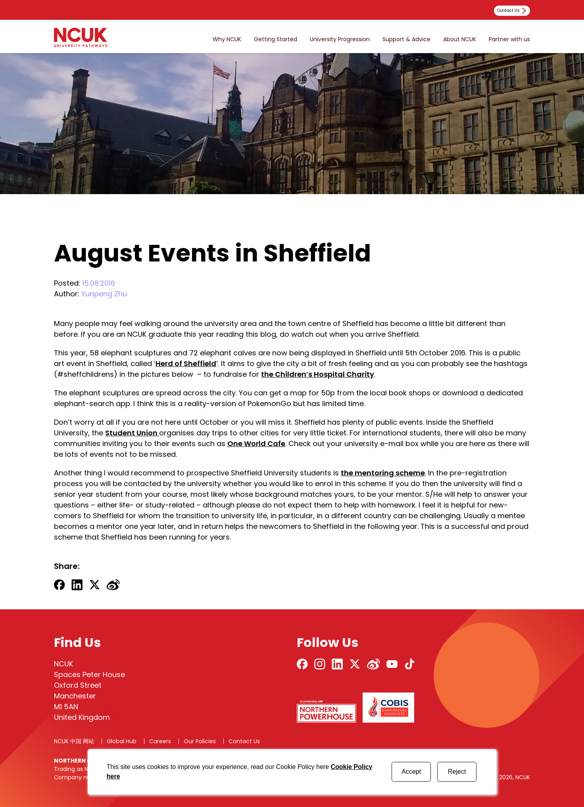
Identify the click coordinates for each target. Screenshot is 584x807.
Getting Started (275, 39)
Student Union (132, 433)
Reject (457, 771)
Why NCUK (227, 39)
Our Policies (200, 741)
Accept (411, 771)
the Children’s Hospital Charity (317, 374)
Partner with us (509, 39)
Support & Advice (406, 39)
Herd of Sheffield (186, 363)
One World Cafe (256, 443)
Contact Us (244, 741)
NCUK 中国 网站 (74, 741)
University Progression (340, 39)
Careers (160, 741)
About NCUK (459, 39)
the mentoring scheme (383, 473)
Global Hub (121, 741)
